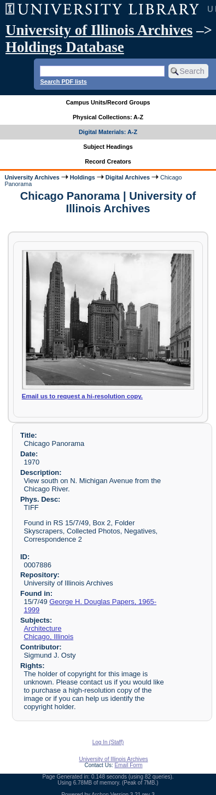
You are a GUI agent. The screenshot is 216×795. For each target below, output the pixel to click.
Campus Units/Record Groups (108, 102)
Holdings (82, 177)
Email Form (128, 765)
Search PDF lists (63, 81)
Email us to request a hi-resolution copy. (82, 396)
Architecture (42, 628)
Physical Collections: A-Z (108, 117)
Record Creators (108, 161)
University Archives (31, 177)
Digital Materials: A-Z (108, 132)
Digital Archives (128, 177)
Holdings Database (64, 47)
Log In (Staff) (108, 742)
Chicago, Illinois (48, 636)
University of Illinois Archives (98, 30)
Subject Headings (108, 146)
